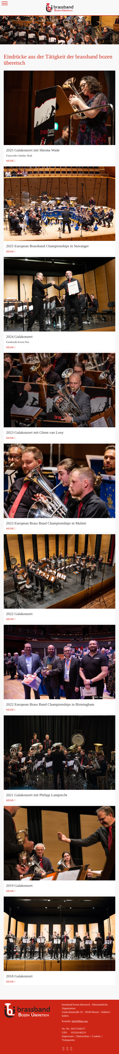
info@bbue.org (80, 1021)
